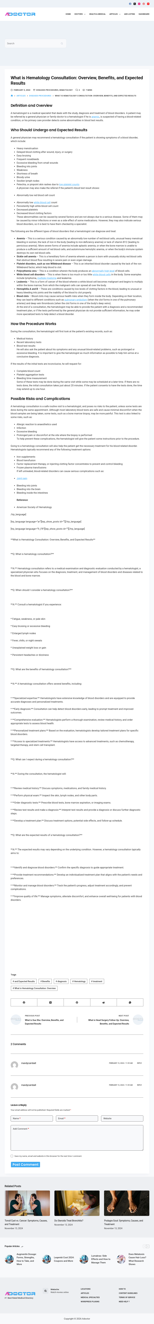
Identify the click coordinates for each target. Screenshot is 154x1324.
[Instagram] (139, 4)
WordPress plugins (90, 1302)
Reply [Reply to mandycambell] (139, 1063)
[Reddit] (103, 1002)
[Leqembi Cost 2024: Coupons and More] (46, 1259)
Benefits (45, 981)
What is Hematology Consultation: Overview (34, 988)
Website (107, 1118)
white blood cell (42, 202)
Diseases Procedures (47, 90)
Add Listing (129, 14)
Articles (115, 14)
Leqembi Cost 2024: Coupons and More (64, 1260)
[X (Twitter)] (135, 4)
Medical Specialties (90, 1297)
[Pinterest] (144, 4)
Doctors (81, 14)
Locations (86, 1289)
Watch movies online (60, 1292)
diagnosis (61, 981)
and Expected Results (24, 981)
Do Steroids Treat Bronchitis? (68, 1221)
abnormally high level (103, 270)
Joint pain (22, 478)
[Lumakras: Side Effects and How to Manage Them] (83, 1259)
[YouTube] (148, 4)
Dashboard (144, 14)
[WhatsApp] (130, 1002)
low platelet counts (69, 184)
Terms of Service (127, 1297)
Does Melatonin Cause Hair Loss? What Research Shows (137, 1259)
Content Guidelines (128, 1293)
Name (17, 1118)
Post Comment (23, 1165)
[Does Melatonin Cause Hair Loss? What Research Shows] (121, 1259)
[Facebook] (130, 4)
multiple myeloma (46, 278)
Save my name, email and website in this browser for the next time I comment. (48, 1156)
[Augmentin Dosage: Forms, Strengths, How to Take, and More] (9, 1259)
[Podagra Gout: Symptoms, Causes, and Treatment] (126, 1204)
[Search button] (61, 43)
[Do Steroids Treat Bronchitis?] (77, 1204)
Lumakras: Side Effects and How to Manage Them (100, 1260)
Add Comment (21, 1129)
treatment (96, 981)
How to (122, 1289)
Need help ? (124, 1302)
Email (61, 1118)
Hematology (66, 90)
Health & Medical (97, 14)
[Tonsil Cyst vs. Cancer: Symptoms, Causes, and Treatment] (27, 1204)
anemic (95, 116)
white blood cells (102, 274)
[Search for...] (31, 43)
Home (68, 14)
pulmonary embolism (76, 299)
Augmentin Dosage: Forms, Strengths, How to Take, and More (27, 1259)
